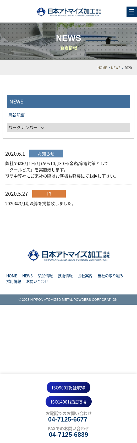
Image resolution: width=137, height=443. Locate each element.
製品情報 (45, 275)
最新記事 (16, 115)
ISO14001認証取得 (68, 401)
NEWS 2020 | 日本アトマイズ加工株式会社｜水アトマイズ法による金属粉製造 (68, 12)
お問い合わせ (37, 281)
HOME (102, 67)
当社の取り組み (110, 275)
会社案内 (85, 275)
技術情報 (65, 275)
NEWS (115, 67)
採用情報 (13, 281)
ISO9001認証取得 (68, 387)
